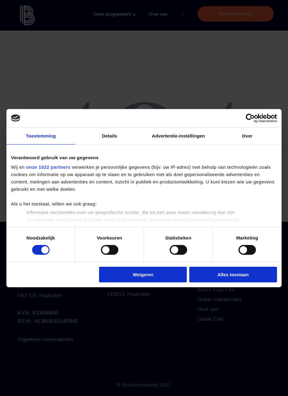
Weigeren (143, 274)
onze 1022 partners (48, 167)
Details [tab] (109, 135)
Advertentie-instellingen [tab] (178, 135)
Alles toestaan (233, 274)
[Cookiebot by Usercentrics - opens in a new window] (250, 118)
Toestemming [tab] (41, 135)
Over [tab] (247, 135)
